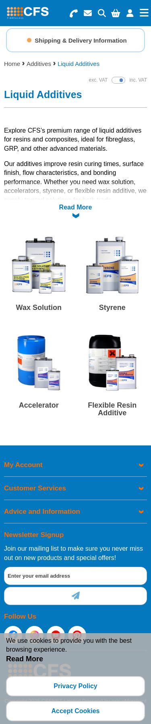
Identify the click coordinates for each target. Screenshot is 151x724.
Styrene (112, 308)
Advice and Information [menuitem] (42, 511)
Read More (75, 207)
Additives (39, 63)
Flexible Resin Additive (112, 409)
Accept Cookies (75, 711)
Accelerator (39, 405)
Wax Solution (39, 308)
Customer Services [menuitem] (35, 488)
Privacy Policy (75, 686)
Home (12, 63)
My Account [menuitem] (23, 465)
